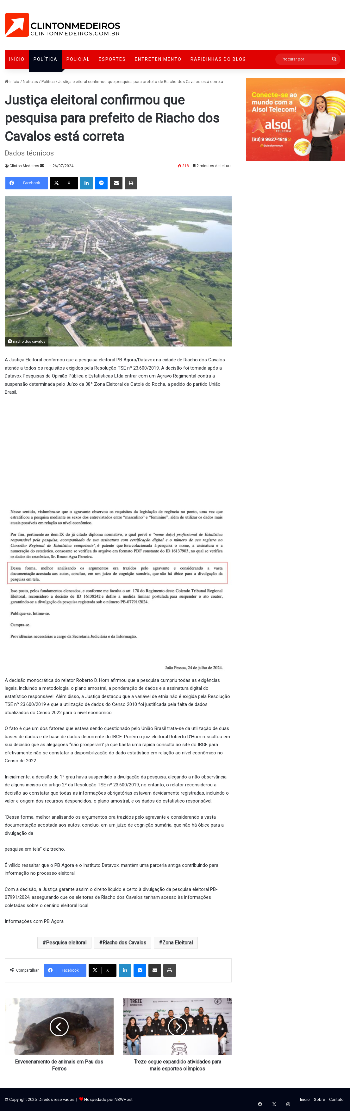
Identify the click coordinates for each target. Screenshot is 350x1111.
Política (46, 59)
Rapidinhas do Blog (218, 59)
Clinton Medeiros (24, 166)
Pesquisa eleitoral (66, 943)
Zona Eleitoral (177, 943)
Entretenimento (158, 59)
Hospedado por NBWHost (108, 1099)
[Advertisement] (118, 448)
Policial (78, 59)
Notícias (30, 81)
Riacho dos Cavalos (124, 943)
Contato (336, 1099)
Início (17, 59)
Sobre (319, 1099)
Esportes (112, 59)
